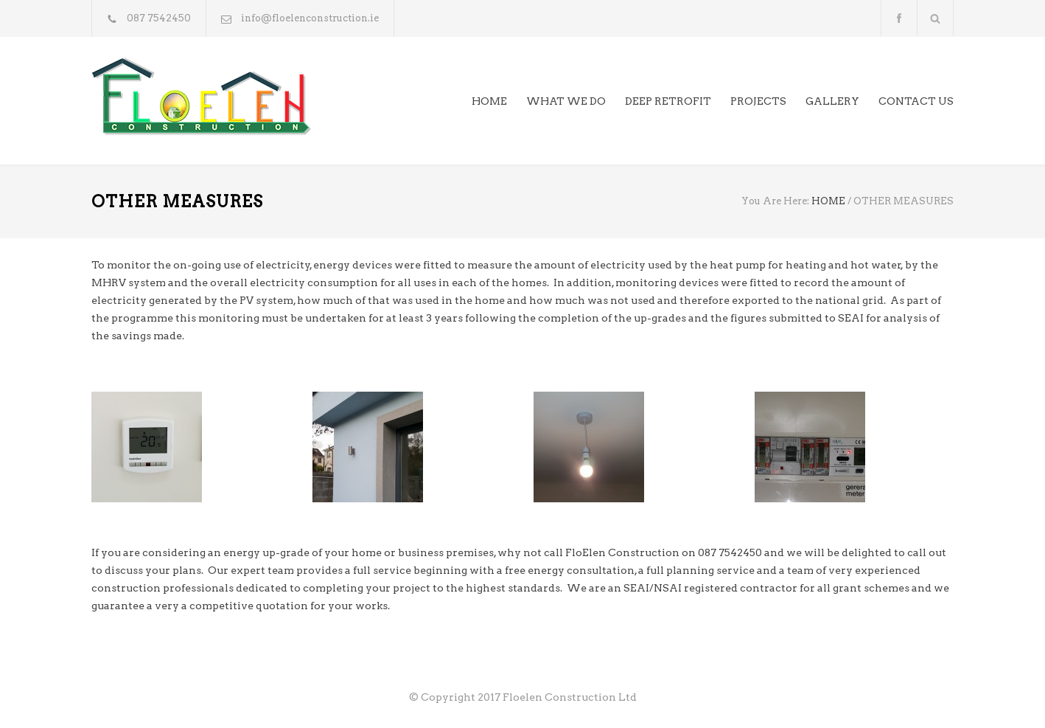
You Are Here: (775, 201)
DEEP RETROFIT (668, 101)
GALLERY (832, 101)
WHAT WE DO (566, 101)
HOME (489, 101)
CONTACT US (916, 101)
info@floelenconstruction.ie (310, 18)
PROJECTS (758, 101)
